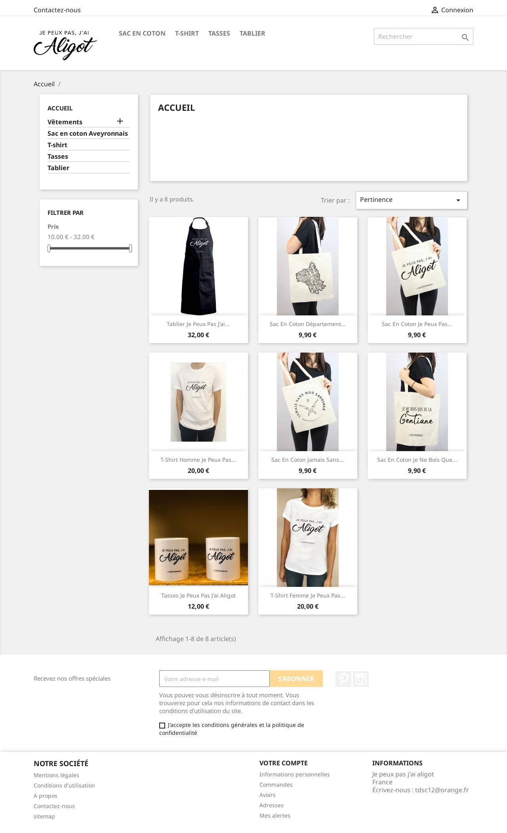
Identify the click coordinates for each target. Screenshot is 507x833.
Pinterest (343, 679)
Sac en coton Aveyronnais (88, 133)
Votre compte (283, 763)
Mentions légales (56, 775)
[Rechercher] (423, 36)
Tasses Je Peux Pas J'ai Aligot (198, 595)
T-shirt (187, 33)
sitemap (44, 816)
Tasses (219, 33)
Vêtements (65, 122)
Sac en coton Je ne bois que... (417, 459)
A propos (45, 795)
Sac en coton (142, 33)
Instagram (361, 679)
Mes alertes (274, 815)
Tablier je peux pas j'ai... (198, 324)
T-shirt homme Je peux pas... (198, 459)
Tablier (252, 33)
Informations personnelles (294, 774)
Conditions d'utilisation (64, 785)
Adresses (271, 805)
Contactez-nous (57, 10)
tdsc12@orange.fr (442, 790)
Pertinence (411, 200)
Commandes (276, 784)
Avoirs (267, 795)
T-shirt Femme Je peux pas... (308, 595)
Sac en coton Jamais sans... (307, 459)
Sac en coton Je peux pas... (417, 324)
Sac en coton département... (308, 324)
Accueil (60, 108)
